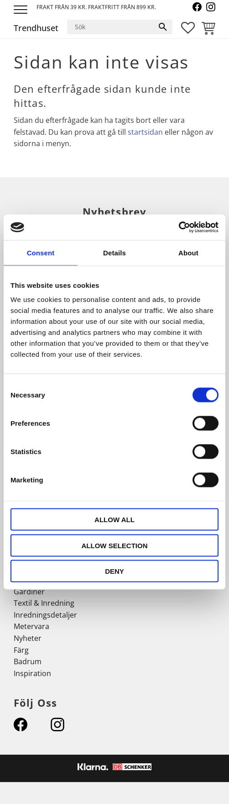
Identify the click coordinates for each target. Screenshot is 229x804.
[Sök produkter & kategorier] (111, 27)
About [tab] (188, 252)
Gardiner (29, 592)
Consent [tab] (41, 252)
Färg (21, 650)
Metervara (31, 626)
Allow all (114, 520)
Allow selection (115, 545)
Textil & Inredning (44, 603)
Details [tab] (114, 252)
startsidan (145, 132)
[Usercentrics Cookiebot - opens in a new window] (179, 227)
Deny (114, 571)
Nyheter (28, 638)
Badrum (28, 661)
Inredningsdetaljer (45, 615)
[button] (22, 10)
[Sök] (163, 27)
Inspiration (32, 673)
